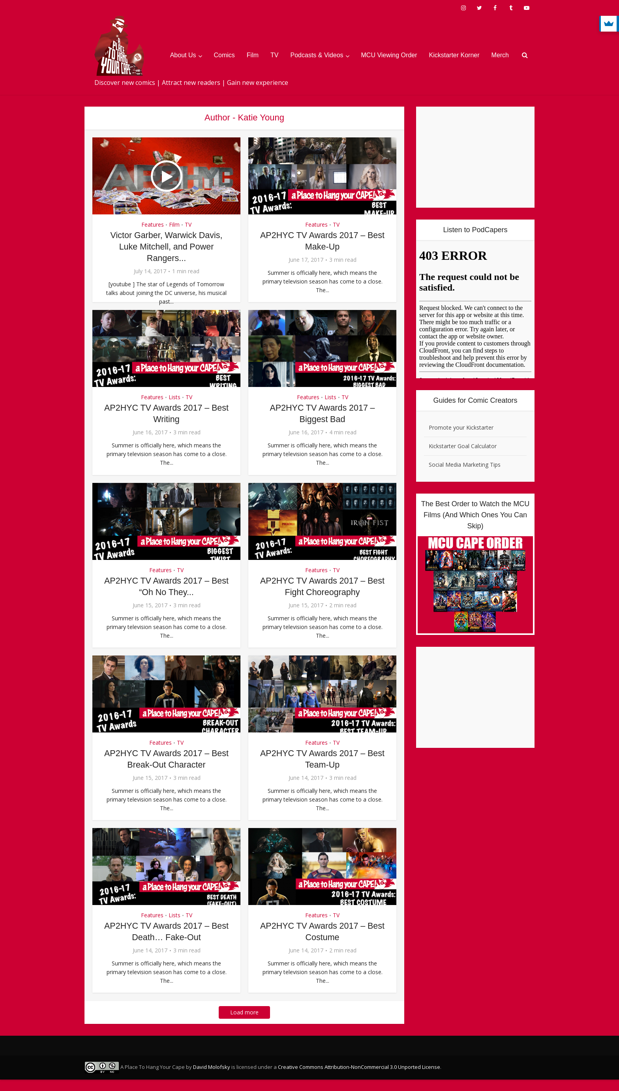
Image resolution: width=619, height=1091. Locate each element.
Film (253, 55)
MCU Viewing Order (389, 55)
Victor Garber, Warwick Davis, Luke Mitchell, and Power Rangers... (166, 246)
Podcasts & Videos (317, 55)
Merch (500, 55)
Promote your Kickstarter (461, 427)
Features (152, 224)
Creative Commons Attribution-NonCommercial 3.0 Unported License (359, 1078)
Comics (224, 55)
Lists (174, 408)
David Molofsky (211, 1078)
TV (274, 55)
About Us (183, 55)
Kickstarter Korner (454, 55)
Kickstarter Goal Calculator (463, 446)
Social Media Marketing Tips (465, 464)
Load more (244, 1023)
